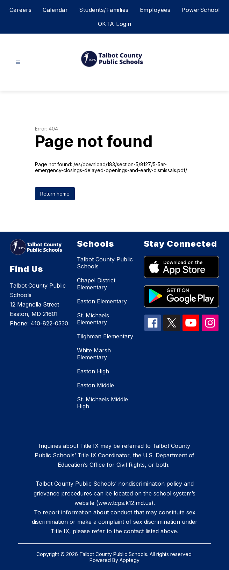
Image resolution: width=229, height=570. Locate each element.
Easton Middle (95, 385)
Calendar (55, 9)
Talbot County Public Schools (105, 263)
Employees (155, 9)
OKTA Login (114, 23)
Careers (20, 9)
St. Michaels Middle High (102, 403)
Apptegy (129, 560)
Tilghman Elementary (105, 336)
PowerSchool (200, 9)
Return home (55, 194)
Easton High (93, 371)
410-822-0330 (49, 323)
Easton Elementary (102, 301)
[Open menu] (18, 62)
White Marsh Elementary (94, 354)
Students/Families (104, 9)
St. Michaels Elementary (93, 319)
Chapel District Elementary (96, 284)
